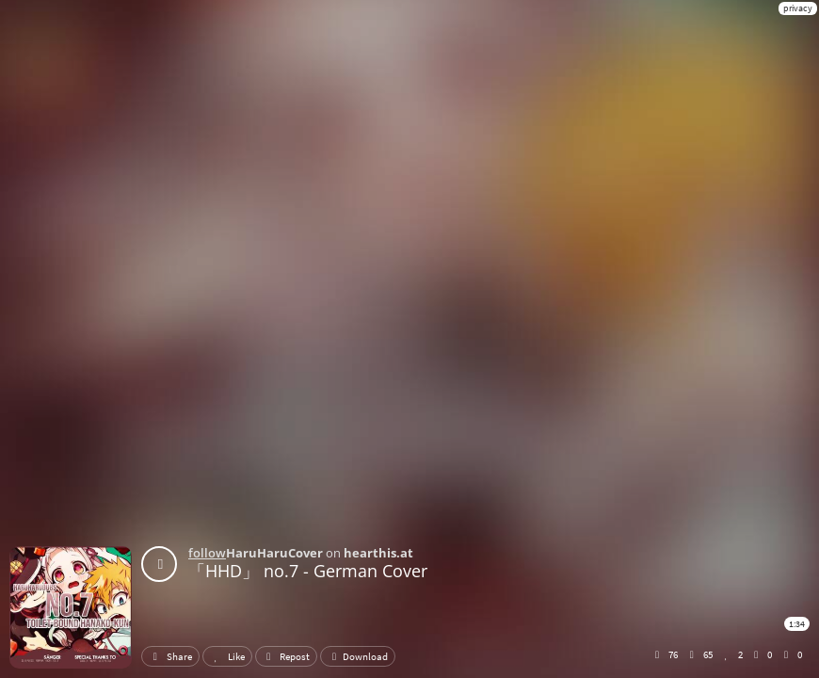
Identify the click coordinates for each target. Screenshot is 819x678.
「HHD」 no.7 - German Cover (307, 570)
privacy (797, 8)
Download (358, 656)
